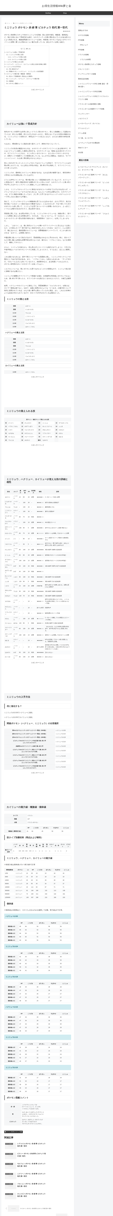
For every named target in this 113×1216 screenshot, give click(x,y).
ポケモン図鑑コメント (16, 84)
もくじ (23, 49)
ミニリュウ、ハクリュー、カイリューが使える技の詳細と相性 (26, 64)
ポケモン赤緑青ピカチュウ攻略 (13, 1133)
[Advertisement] (37, 105)
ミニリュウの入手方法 (13, 67)
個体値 (11, 82)
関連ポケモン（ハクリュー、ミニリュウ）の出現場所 (26, 72)
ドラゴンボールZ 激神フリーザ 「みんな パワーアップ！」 (93, 176)
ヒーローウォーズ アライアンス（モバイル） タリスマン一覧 (93, 168)
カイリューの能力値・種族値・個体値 (18, 74)
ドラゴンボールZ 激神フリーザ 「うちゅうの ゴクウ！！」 (93, 215)
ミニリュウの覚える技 (16, 55)
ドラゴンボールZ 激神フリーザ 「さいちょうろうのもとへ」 (93, 191)
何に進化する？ (14, 69)
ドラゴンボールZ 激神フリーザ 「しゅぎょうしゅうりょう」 (93, 199)
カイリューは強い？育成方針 (15, 52)
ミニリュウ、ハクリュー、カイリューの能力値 (24, 79)
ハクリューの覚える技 (19, 57)
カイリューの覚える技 (19, 59)
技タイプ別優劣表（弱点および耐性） (21, 77)
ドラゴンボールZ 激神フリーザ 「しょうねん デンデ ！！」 (93, 207)
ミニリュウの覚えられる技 (14, 62)
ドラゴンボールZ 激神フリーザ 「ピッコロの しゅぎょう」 (93, 184)
